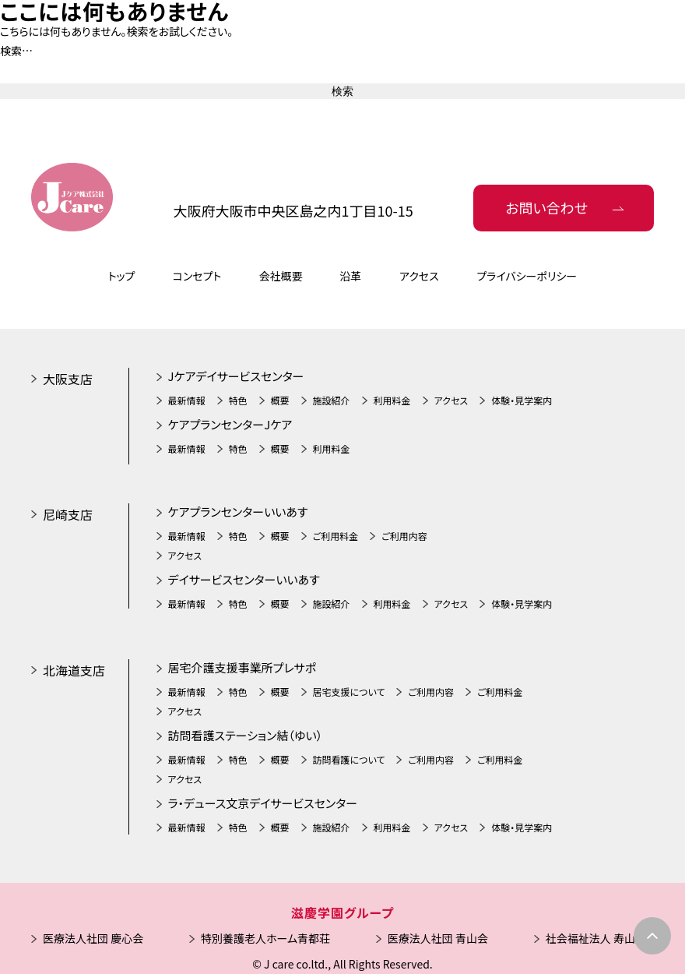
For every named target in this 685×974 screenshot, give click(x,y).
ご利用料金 (336, 535)
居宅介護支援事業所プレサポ (242, 667)
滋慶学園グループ (342, 912)
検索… (16, 50)
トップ (121, 276)
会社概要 (281, 276)
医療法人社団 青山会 (438, 938)
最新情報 (187, 400)
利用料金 (392, 400)
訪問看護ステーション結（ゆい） (245, 735)
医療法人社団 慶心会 (93, 938)
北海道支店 (74, 670)
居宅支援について (349, 691)
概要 (280, 400)
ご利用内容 (404, 535)
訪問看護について (349, 759)
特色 (238, 400)
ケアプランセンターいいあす (238, 511)
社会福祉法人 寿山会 (596, 938)
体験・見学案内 (521, 400)
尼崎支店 (68, 514)
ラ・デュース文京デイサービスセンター (263, 803)
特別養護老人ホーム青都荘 (265, 938)
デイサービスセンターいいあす (244, 579)
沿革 (350, 276)
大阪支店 (68, 378)
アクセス (419, 276)
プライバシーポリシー (526, 276)
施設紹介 (331, 400)
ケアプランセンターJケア (230, 424)
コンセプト (197, 276)
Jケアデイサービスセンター (236, 376)
